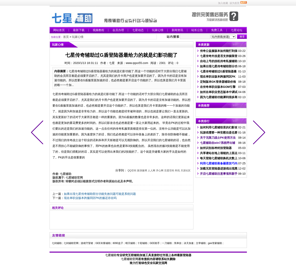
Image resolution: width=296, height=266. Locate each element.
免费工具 (217, 30)
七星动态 (138, 30)
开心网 (159, 170)
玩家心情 (157, 30)
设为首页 (234, 3)
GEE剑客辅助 (102, 243)
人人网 (151, 170)
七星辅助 (111, 255)
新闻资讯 (177, 30)
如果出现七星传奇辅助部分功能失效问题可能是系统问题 (100, 193)
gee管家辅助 (215, 243)
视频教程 (98, 30)
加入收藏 (223, 3)
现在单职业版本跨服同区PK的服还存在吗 (90, 198)
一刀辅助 (167, 243)
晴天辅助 (130, 243)
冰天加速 (189, 243)
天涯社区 (186, 170)
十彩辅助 (142, 243)
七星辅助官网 (129, 259)
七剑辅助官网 (71, 243)
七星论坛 (236, 30)
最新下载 (78, 30)
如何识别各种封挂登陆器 (216, 148)
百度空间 (169, 170)
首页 (66, 36)
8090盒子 (118, 243)
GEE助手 (155, 243)
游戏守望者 (87, 243)
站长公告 (197, 30)
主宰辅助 (201, 243)
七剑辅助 (57, 243)
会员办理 (118, 30)
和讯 (177, 170)
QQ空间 (131, 170)
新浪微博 (142, 170)
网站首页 (59, 30)
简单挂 (178, 243)
